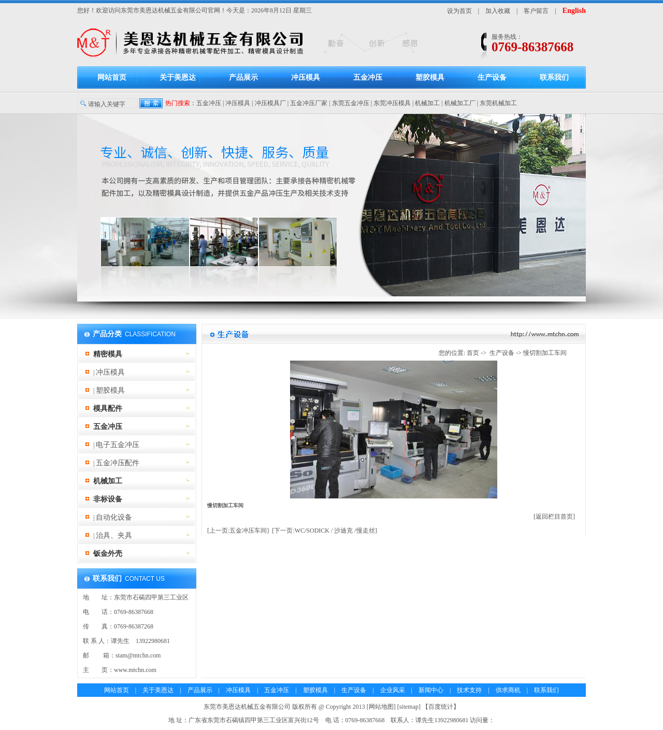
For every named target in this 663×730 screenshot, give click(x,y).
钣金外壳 (107, 553)
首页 (473, 352)
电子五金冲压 (117, 445)
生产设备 (492, 77)
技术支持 (469, 690)
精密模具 (107, 354)
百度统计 (440, 706)
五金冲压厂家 (308, 103)
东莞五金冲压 (350, 103)
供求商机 (508, 690)
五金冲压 (367, 77)
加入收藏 (497, 11)
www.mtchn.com (135, 670)
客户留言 (536, 11)
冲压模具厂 (270, 103)
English (574, 11)
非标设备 (107, 499)
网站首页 (111, 77)
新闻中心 (431, 690)
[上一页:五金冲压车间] (238, 530)
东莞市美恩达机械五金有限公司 (164, 10)
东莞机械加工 (498, 103)
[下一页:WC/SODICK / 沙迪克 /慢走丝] (324, 530)
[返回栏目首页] (554, 516)
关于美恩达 (178, 77)
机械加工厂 (459, 103)
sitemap (409, 706)
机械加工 (427, 103)
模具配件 (107, 408)
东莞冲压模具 (392, 103)
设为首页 (459, 11)
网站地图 (381, 706)
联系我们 (554, 77)
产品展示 (243, 77)
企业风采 (392, 690)
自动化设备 (114, 517)
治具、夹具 (114, 535)
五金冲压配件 (117, 463)
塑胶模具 (429, 77)
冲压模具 (305, 77)
